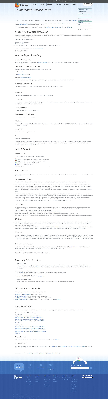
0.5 (36, 352)
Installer (21, 71)
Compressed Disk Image (25, 77)
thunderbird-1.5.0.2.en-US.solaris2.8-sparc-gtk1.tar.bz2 (27, 320)
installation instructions (43, 23)
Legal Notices (22, 394)
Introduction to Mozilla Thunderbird (23, 294)
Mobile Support (65, 379)
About (74, 4)
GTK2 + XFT (21, 74)
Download (37, 377)
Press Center (74, 384)
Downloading (80, 13)
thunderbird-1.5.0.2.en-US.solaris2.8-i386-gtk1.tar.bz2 (27, 318)
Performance (28, 380)
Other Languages (81, 27)
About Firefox (74, 379)
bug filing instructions (23, 24)
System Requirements (82, 11)
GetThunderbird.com (64, 345)
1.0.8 (57, 352)
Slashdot (38, 266)
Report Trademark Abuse (30, 394)
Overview (46, 377)
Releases (49, 4)
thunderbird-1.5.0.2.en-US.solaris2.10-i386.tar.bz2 (26, 315)
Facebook (41, 367)
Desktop (34, 4)
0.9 (43, 352)
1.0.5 (50, 352)
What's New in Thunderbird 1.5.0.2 (31, 31)
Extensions (19, 276)
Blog (72, 377)
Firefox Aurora (47, 379)
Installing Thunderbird (23, 84)
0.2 (31, 352)
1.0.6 (53, 352)
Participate (73, 382)
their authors (54, 345)
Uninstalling (80, 16)
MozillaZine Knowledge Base (21, 297)
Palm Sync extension (54, 226)
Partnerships (74, 389)
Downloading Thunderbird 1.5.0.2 (27, 66)
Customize (28, 379)
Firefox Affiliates (51, 367)
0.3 (33, 352)
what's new (29, 23)
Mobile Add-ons (56, 379)
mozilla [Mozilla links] (87, 4)
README (17, 321)
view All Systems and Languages (77, 345)
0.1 (29, 352)
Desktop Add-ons (57, 377)
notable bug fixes (39, 48)
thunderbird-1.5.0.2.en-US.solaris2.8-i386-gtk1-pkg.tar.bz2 (28, 329)
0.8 (42, 352)
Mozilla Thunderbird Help (20, 295)
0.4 (35, 352)
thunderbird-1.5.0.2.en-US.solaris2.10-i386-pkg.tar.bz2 (27, 326)
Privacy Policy (16, 394)
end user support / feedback (63, 23)
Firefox (18, 376)
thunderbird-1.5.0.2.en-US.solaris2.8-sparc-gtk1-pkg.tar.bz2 (28, 331)
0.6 (38, 352)
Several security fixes (19, 43)
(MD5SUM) (39, 315)
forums (21, 272)
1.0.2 (48, 352)
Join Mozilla (74, 380)
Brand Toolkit (74, 386)
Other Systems (80, 26)
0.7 (40, 352)
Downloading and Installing (83, 9)
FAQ (79, 24)
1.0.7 (55, 352)
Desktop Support (66, 377)
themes (25, 276)
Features (27, 377)
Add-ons (58, 4)
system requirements (42, 62)
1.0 (45, 352)
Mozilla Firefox (21, 5)
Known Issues (80, 22)
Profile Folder (80, 18)
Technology (28, 382)
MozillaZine (69, 27)
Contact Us (73, 391)
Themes (55, 380)
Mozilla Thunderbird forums (21, 298)
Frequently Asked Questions (28, 259)
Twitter (30, 367)
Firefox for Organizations (47, 385)
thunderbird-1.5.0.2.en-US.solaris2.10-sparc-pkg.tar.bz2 (27, 327)
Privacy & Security (30, 384)
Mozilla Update (41, 276)
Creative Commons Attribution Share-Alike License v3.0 (23, 397)
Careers (73, 387)
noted (23, 396)
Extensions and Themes (82, 20)
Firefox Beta (46, 380)
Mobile (42, 4)
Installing (79, 14)
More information (73, 20)
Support (66, 4)
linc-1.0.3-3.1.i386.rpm (73, 246)
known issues (52, 23)
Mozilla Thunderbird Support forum (54, 27)
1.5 (59, 352)
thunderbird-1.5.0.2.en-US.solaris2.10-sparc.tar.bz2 (26, 317)
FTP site (57, 339)
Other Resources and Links (82, 29)
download (34, 23)
